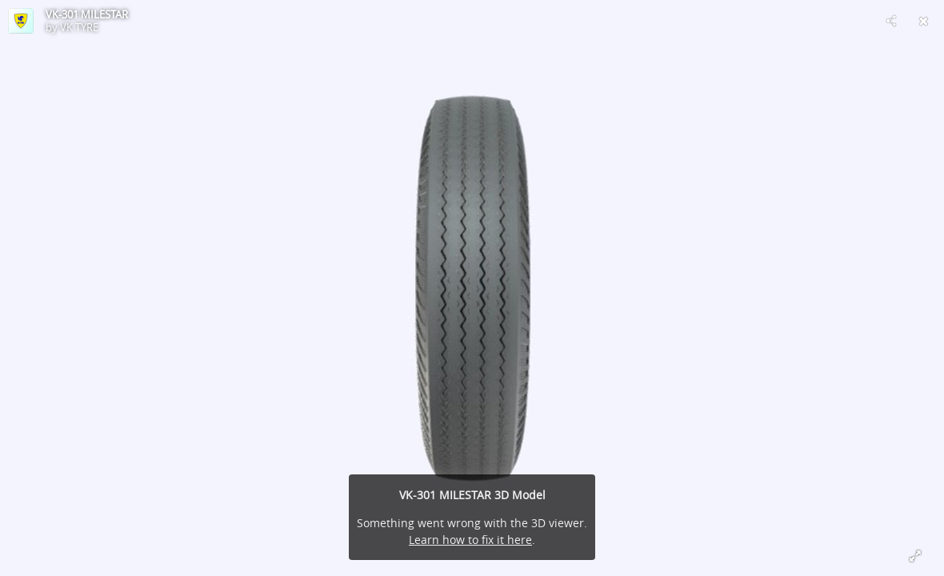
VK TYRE (79, 27)
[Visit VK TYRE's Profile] (21, 21)
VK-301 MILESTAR (87, 14)
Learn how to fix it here (470, 539)
